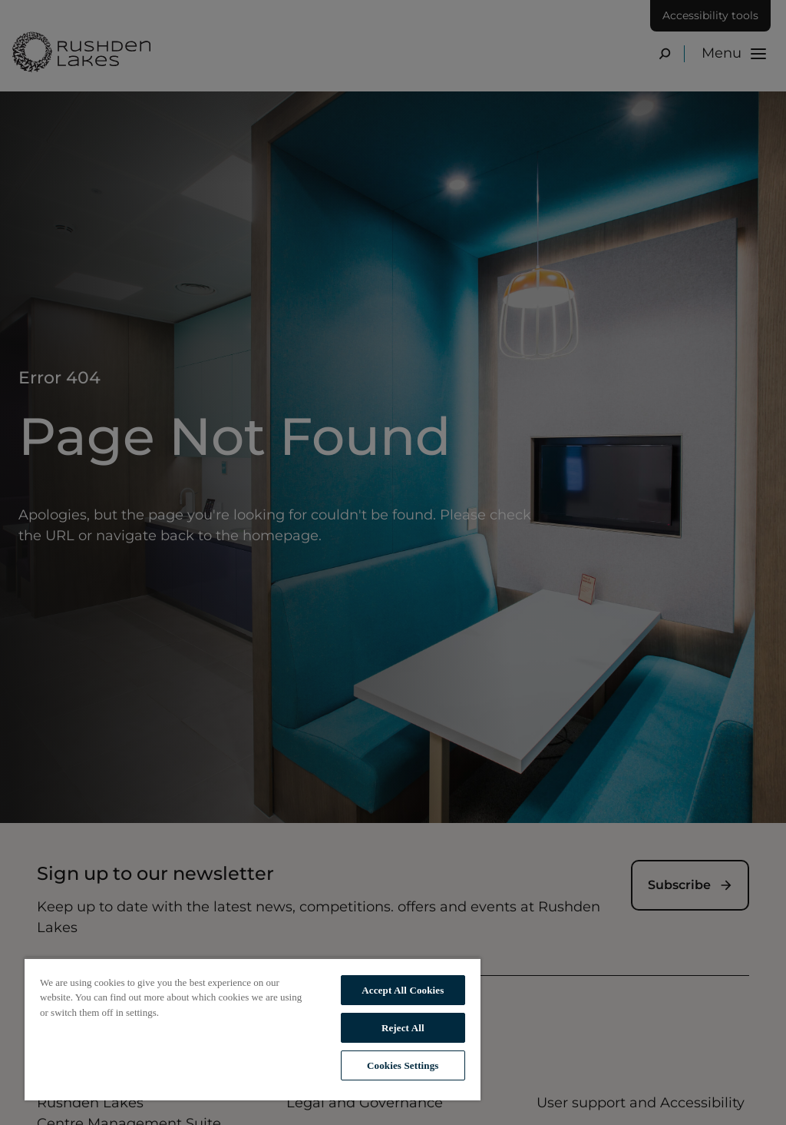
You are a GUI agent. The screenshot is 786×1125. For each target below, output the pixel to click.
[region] (253, 1028)
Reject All (402, 1028)
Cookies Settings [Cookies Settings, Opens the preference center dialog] (402, 1065)
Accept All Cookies (403, 990)
